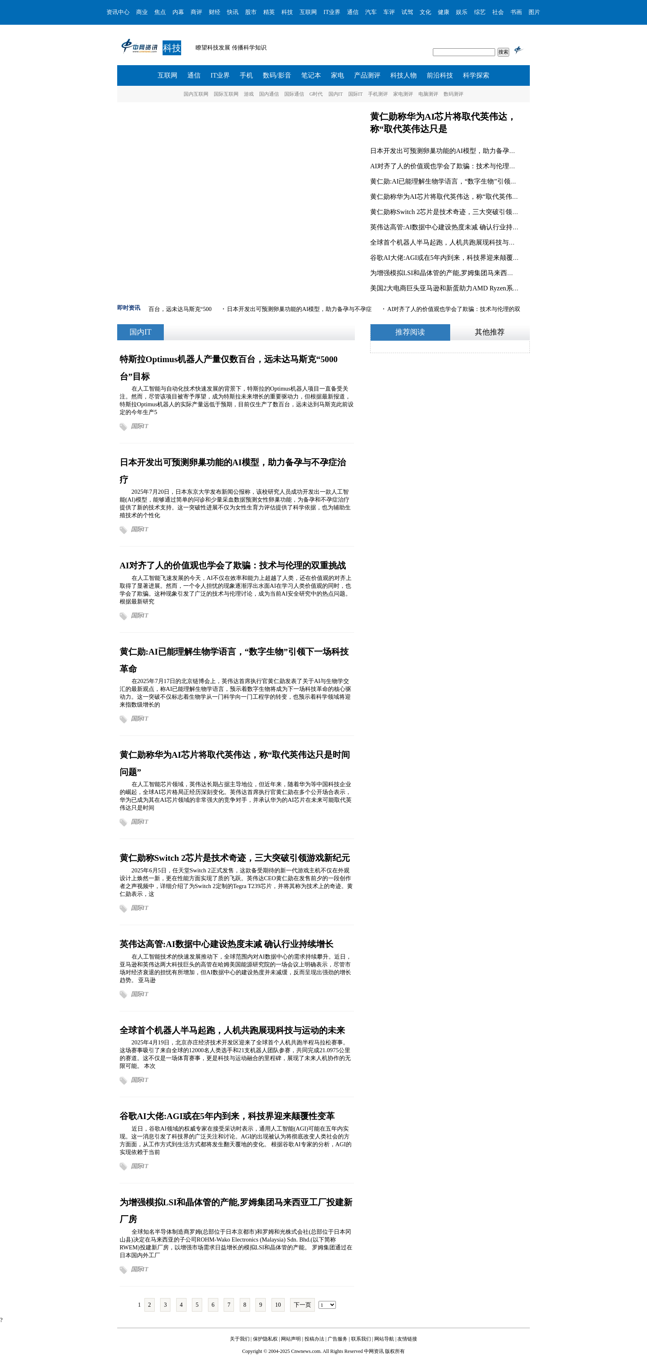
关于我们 (240, 1339)
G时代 (316, 94)
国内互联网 (196, 94)
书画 (516, 12)
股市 (251, 12)
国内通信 (269, 94)
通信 (353, 12)
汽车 (371, 12)
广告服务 (337, 1339)
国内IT (335, 94)
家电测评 (403, 94)
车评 (389, 12)
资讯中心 (118, 12)
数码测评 (453, 94)
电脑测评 (428, 94)
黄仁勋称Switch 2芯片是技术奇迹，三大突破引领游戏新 (451, 211)
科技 (287, 12)
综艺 (480, 12)
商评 (196, 12)
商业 (142, 12)
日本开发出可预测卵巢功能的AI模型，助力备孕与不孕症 (453, 150)
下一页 (302, 1305)
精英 (269, 12)
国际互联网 (226, 94)
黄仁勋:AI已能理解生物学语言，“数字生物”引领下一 (447, 181)
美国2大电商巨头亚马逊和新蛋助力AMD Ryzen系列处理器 (454, 288)
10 (278, 1305)
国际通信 (294, 94)
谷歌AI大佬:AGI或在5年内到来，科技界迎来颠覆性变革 (451, 257)
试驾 (407, 12)
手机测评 (378, 94)
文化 (425, 12)
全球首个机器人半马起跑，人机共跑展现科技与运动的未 (452, 242)
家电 (337, 75)
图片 (534, 12)
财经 (214, 12)
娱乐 (462, 12)
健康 (443, 12)
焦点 (160, 12)
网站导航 (384, 1339)
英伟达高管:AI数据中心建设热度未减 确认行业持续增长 (451, 227)
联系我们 (361, 1339)
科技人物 (403, 75)
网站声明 (291, 1339)
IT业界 (332, 12)
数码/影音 (277, 75)
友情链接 (407, 1339)
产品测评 (367, 75)
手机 (246, 75)
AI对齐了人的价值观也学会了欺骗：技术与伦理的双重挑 (453, 166)
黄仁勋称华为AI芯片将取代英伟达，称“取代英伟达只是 (451, 196)
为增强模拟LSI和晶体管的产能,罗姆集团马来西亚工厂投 (452, 272)
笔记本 (311, 75)
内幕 (178, 12)
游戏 (249, 94)
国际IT (355, 94)
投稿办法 (314, 1339)
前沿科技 (440, 75)
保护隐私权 (265, 1339)
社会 (498, 12)
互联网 (308, 12)
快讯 (232, 12)
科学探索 (476, 75)
